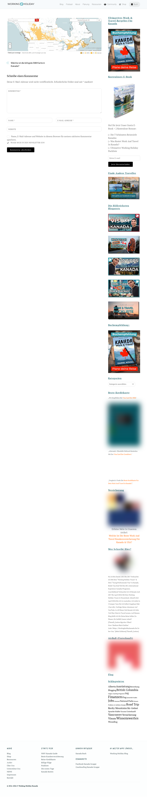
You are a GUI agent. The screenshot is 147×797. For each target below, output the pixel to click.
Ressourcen (96, 4)
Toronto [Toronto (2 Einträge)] (123, 719)
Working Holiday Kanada (28, 793)
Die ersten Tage (47, 776)
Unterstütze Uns (13, 776)
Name (11, 121)
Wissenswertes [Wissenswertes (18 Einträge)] (127, 725)
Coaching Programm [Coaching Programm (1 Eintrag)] (119, 701)
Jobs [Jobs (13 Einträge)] (111, 708)
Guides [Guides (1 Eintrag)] (135, 705)
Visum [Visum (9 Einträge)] (112, 725)
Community (110, 4)
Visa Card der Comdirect (122, 454)
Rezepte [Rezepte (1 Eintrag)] (123, 712)
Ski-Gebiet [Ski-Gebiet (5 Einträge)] (132, 715)
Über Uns (10, 772)
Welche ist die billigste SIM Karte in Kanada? (28, 64)
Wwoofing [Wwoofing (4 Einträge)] (112, 729)
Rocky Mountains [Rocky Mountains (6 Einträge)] (117, 715)
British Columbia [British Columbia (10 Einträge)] (127, 697)
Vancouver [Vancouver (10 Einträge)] (115, 722)
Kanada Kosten (47, 779)
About (77, 4)
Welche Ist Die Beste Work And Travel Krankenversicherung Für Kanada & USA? (124, 546)
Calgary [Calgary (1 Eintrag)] (110, 701)
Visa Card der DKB (129, 398)
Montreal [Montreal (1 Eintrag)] (117, 708)
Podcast (69, 4)
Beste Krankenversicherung (52, 763)
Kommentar (14, 91)
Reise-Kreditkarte (48, 766)
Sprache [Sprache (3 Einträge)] (111, 718)
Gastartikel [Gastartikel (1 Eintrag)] (130, 705)
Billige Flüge (46, 769)
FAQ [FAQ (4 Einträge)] (127, 700)
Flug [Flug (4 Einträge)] (124, 704)
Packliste (45, 772)
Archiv (9, 769)
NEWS (9, 779)
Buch (134, 4)
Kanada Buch (81, 760)
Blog (61, 4)
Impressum (11, 782)
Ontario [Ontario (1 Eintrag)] (136, 708)
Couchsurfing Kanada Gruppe (87, 774)
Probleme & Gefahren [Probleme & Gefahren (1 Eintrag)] (114, 712)
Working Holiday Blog (119, 760)
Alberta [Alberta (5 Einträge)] (112, 693)
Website (12, 129)
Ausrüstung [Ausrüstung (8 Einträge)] (123, 693)
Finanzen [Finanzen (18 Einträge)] (115, 704)
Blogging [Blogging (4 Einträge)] (112, 697)
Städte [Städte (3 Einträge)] (117, 718)
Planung (86, 4)
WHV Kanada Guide (49, 760)
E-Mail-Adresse (65, 121)
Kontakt (10, 785)
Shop (122, 4)
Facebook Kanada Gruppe (86, 771)
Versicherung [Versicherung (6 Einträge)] (129, 722)
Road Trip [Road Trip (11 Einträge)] (132, 711)
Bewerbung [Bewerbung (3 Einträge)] (134, 694)
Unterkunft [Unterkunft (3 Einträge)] (131, 718)
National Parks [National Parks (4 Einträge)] (126, 708)
